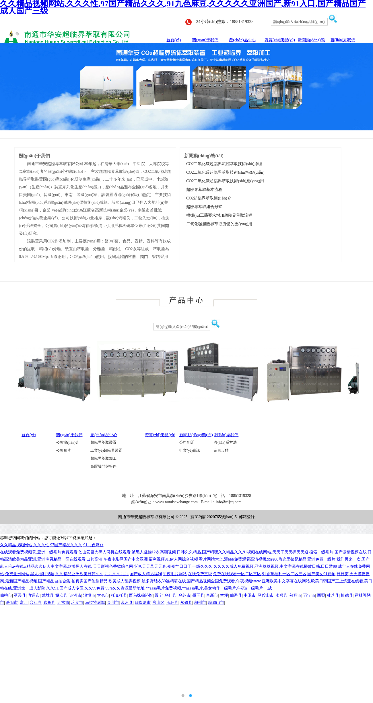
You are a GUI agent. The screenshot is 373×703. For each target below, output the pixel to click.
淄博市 (89, 595)
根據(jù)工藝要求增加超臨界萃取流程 (218, 215)
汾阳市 (12, 602)
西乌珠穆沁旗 (141, 595)
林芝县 (333, 595)
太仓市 (103, 595)
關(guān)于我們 (205, 40)
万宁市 (309, 595)
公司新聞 (186, 442)
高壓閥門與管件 (103, 467)
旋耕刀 (157, 526)
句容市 (295, 595)
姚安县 (61, 595)
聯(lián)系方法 (225, 442)
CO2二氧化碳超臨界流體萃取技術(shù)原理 (223, 164)
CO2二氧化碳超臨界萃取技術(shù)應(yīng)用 (224, 181)
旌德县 (347, 595)
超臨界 (169, 526)
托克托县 (119, 595)
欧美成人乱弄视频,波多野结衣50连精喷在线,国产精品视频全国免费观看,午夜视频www (184, 581)
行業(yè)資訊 (189, 451)
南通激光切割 (217, 529)
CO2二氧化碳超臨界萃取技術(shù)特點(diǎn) (224, 172)
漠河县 (127, 602)
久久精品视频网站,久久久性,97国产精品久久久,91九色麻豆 (52, 545)
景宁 (159, 595)
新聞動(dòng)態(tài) (196, 435)
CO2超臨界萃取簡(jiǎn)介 (207, 198)
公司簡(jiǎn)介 (67, 442)
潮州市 (200, 602)
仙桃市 (6, 595)
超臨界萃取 (240, 526)
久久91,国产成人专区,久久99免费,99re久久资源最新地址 (95, 588)
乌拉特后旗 (95, 602)
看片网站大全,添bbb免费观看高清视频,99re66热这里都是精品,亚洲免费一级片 (267, 559)
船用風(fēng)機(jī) (169, 529)
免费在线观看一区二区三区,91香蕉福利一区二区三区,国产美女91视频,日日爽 (281, 574)
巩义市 (77, 602)
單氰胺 (149, 529)
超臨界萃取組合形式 (203, 207)
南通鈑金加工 (220, 526)
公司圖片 (63, 451)
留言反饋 (221, 451)
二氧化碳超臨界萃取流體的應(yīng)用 (218, 224)
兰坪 (224, 595)
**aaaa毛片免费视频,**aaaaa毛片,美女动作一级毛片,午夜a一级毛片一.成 (209, 588)
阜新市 (212, 595)
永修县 (186, 602)
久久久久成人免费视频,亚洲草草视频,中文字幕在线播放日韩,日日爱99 (275, 566)
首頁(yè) (173, 40)
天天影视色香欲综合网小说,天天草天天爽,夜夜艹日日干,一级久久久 (153, 566)
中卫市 (250, 595)
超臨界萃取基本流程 (203, 189)
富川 (24, 602)
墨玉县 (198, 595)
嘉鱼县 (49, 602)
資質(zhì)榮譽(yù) (280, 40)
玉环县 (172, 602)
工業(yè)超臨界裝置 (106, 451)
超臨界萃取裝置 (103, 442)
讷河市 (75, 595)
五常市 (63, 602)
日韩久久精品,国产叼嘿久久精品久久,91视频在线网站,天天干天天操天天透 (242, 552)
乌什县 (170, 595)
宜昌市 (34, 595)
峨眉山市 (216, 602)
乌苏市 (184, 595)
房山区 (158, 602)
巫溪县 (20, 595)
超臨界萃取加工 (103, 459)
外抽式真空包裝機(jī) (192, 526)
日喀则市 (143, 602)
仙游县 (236, 595)
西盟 (321, 595)
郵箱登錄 (247, 517)
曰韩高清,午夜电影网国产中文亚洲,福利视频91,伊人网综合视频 (142, 559)
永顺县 (281, 595)
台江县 (36, 602)
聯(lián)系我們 (343, 40)
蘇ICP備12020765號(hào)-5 (214, 517)
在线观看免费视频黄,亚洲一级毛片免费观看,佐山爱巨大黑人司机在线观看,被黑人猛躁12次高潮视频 (88, 552)
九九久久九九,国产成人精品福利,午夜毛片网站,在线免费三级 (158, 574)
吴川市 (113, 602)
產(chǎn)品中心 (242, 40)
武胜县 (48, 595)
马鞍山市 (266, 595)
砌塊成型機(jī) (195, 529)
